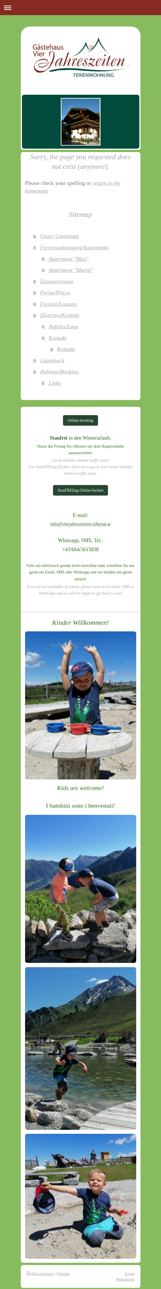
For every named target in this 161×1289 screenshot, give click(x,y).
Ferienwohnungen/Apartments (74, 247)
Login (129, 1273)
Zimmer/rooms (56, 281)
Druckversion (40, 1273)
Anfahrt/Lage (64, 326)
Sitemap (63, 1273)
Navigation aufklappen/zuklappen (80, 7)
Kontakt (58, 338)
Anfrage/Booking (59, 371)
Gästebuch (52, 360)
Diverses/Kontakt (59, 315)
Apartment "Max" (69, 259)
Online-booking (80, 420)
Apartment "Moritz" (71, 270)
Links (55, 383)
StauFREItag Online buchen (80, 490)
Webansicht (125, 1279)
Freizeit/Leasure (58, 304)
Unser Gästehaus (59, 236)
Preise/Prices (55, 292)
